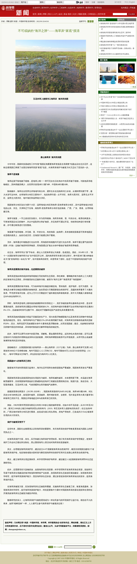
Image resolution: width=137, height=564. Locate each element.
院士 (50, 14)
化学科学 (54, 8)
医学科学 (45, 8)
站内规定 (124, 8)
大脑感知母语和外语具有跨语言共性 (114, 137)
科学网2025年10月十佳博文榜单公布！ (115, 151)
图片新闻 (103, 60)
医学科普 (102, 14)
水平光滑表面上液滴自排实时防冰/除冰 (116, 155)
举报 (79, 553)
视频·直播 (82, 14)
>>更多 (133, 87)
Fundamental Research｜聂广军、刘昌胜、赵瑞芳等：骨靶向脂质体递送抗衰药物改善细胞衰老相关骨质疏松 (118, 170)
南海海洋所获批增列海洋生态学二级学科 (115, 33)
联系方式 (72, 553)
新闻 (40, 14)
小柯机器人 (92, 14)
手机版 (132, 8)
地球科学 (80, 8)
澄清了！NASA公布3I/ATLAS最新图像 (114, 115)
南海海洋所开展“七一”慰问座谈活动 (113, 45)
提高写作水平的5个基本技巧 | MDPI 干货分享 (118, 158)
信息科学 (71, 8)
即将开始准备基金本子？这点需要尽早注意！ (117, 130)
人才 (55, 14)
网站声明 (56, 553)
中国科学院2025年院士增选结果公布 (114, 103)
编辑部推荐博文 (106, 143)
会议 (60, 14)
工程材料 (63, 8)
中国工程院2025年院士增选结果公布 (114, 106)
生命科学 (36, 8)
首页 (34, 14)
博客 (45, 14)
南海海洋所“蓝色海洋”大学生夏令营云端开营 (117, 23)
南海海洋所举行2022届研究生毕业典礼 (114, 54)
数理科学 (89, 8)
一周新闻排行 (103, 92)
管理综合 (98, 8)
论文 (75, 14)
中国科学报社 (87, 553)
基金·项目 (68, 14)
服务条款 (64, 553)
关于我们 (47, 553)
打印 (50, 547)
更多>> (132, 175)
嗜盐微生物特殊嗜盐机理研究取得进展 (114, 42)
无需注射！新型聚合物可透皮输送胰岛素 (115, 133)
